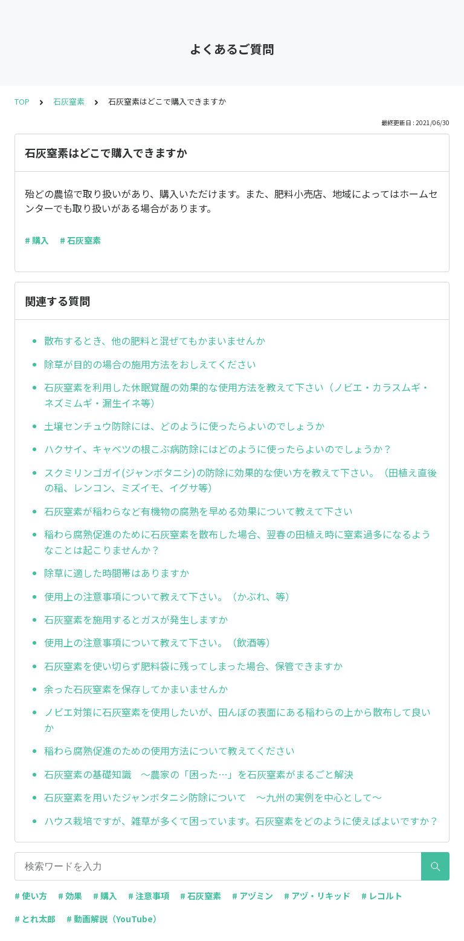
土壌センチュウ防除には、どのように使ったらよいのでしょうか (184, 425)
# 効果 (70, 896)
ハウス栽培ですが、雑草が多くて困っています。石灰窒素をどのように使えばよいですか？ (241, 820)
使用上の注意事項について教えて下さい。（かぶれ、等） (169, 596)
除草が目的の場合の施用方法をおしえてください (150, 364)
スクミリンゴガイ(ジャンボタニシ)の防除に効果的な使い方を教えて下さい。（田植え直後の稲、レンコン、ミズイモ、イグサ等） (240, 480)
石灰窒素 (69, 101)
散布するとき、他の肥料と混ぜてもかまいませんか (154, 340)
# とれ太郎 (35, 919)
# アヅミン (252, 896)
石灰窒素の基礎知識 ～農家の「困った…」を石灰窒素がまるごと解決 (198, 774)
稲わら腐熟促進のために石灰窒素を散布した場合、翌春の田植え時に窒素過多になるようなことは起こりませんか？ (237, 542)
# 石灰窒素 (80, 240)
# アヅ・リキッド (317, 896)
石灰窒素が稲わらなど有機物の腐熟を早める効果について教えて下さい (198, 511)
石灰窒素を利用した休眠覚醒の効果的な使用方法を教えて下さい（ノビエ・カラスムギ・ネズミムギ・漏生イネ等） (237, 395)
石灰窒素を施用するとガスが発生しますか (136, 619)
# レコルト (381, 896)
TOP (22, 101)
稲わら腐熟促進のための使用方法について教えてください (169, 750)
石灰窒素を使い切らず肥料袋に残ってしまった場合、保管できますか (193, 666)
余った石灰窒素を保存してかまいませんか (136, 689)
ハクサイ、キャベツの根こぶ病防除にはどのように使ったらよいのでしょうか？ (218, 448)
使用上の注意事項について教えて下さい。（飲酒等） (160, 642)
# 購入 (37, 240)
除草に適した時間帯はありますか (116, 572)
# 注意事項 (148, 896)
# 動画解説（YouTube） (113, 919)
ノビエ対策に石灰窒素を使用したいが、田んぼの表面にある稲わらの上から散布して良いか (237, 720)
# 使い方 (30, 896)
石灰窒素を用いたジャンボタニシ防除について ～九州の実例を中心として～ (213, 797)
